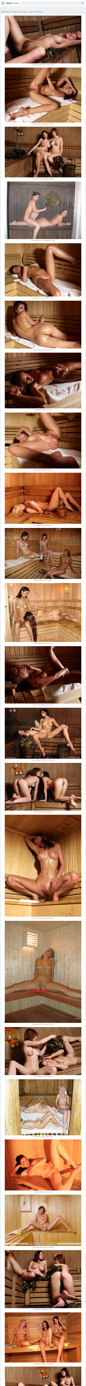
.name (12, 3)
